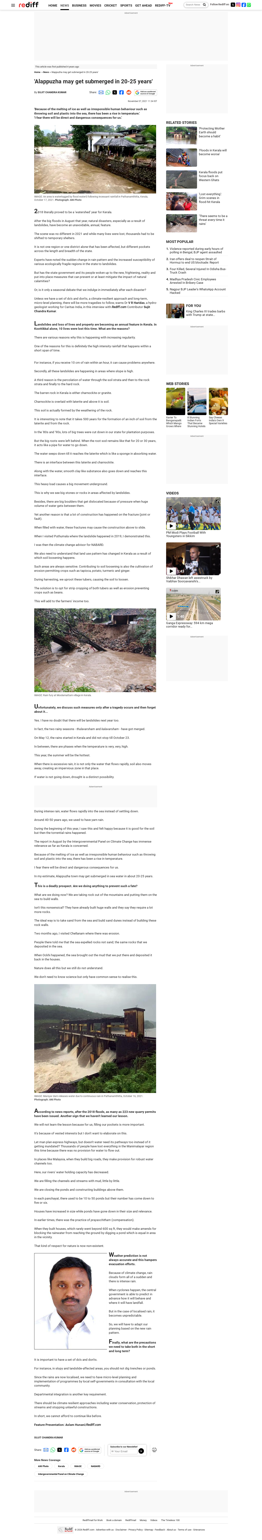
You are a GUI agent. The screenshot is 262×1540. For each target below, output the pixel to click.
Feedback (160, 1529)
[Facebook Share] (121, 92)
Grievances (199, 1529)
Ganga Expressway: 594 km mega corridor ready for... (189, 624)
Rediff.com (88, 1529)
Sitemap (148, 1529)
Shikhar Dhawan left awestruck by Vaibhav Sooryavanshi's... (189, 579)
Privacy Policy (135, 1529)
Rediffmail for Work (93, 1520)
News (46, 72)
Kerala (61, 1466)
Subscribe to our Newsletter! (124, 1447)
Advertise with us (105, 1529)
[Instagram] (238, 4)
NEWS (64, 5)
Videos (153, 1520)
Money (143, 1520)
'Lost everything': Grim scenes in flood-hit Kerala (210, 198)
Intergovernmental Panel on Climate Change (61, 1474)
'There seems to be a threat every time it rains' (213, 220)
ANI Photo (43, 1466)
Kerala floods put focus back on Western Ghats (211, 176)
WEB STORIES (177, 384)
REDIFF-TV (162, 5)
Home (37, 72)
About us (171, 1529)
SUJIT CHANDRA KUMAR (52, 92)
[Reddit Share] (128, 92)
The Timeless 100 (170, 1520)
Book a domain (114, 1520)
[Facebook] (244, 4)
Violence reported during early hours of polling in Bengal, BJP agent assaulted (196, 250)
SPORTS (126, 5)
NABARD (95, 1466)
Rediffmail (130, 1520)
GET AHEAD (143, 5)
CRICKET (110, 5)
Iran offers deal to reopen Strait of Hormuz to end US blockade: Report (194, 260)
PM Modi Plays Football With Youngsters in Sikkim (186, 534)
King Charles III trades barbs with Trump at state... (205, 313)
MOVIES (95, 5)
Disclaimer (121, 1529)
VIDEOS (172, 493)
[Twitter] (233, 4)
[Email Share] (100, 92)
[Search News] (203, 5)
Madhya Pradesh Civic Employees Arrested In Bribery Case (193, 281)
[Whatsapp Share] (107, 92)
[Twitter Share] (114, 92)
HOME (52, 5)
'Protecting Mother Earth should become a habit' (212, 132)
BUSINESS (79, 5)
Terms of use (184, 1529)
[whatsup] (249, 4)
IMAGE (78, 1466)
